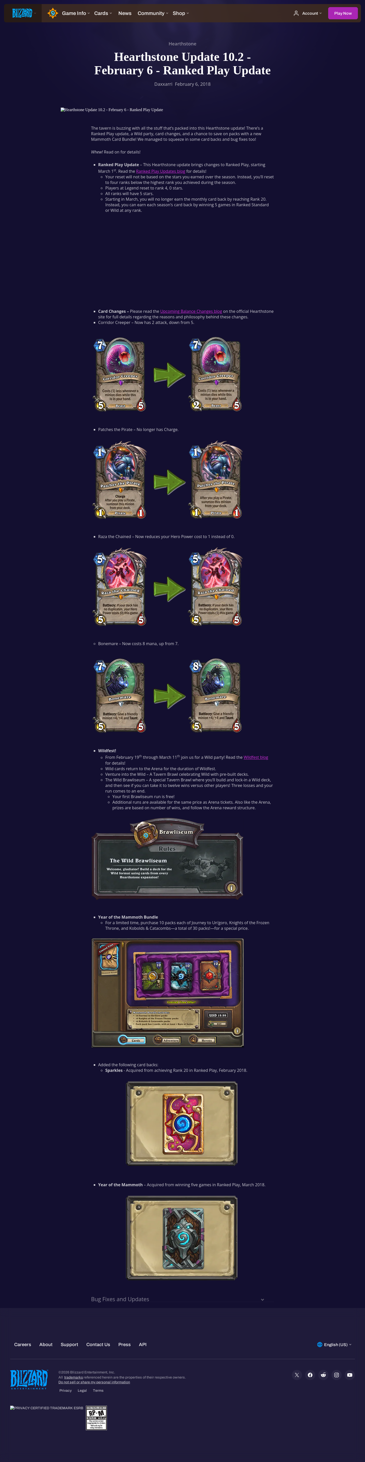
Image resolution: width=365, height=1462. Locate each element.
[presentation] (23, 13)
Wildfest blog (256, 757)
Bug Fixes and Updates (120, 1299)
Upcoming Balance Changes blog (191, 311)
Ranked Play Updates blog (160, 171)
